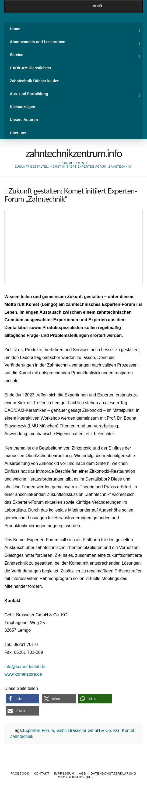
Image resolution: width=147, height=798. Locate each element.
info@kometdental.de (24, 666)
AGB (82, 773)
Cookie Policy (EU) (75, 777)
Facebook (20, 773)
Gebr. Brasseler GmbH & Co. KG (88, 730)
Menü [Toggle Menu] (94, 6)
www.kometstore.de (23, 674)
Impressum (64, 773)
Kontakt (41, 773)
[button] (22, 698)
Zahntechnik (21, 736)
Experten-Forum (38, 730)
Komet (128, 730)
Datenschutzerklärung (113, 773)
